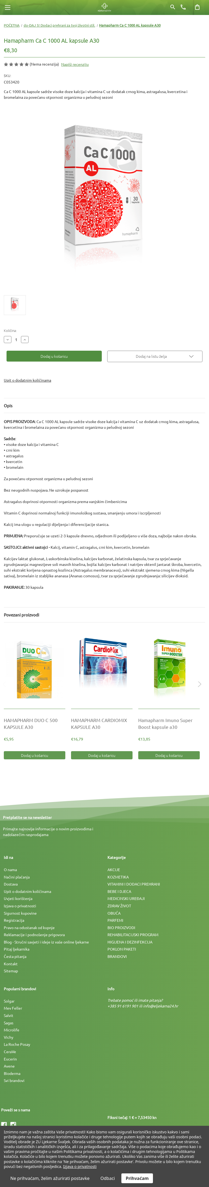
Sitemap (11, 970)
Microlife (11, 1029)
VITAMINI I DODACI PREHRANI (133, 883)
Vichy (8, 1037)
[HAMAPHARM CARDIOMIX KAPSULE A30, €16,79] (102, 668)
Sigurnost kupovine (20, 913)
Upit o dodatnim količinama (27, 380)
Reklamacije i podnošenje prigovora (34, 934)
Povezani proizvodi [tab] (21, 614)
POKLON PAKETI (121, 948)
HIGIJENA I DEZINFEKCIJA (129, 941)
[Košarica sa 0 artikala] (197, 7)
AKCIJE (113, 869)
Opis (8, 405)
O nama (10, 869)
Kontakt (11, 963)
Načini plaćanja (17, 876)
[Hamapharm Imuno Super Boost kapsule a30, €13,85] (169, 668)
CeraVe (10, 1051)
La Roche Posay (17, 1044)
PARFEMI (115, 920)
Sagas (8, 1022)
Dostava (11, 883)
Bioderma (12, 1073)
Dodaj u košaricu (34, 755)
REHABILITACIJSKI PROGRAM (132, 934)
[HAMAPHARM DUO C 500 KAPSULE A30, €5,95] (34, 668)
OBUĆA (114, 913)
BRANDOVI (117, 956)
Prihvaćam (137, 1178)
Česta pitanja (15, 956)
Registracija (14, 920)
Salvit (8, 1015)
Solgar (9, 1000)
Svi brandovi (14, 1080)
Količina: (10, 330)
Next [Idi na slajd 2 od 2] (198, 689)
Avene (9, 1065)
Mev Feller (13, 1008)
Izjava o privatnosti (20, 905)
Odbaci (107, 1178)
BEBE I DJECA (119, 891)
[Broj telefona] (183, 7)
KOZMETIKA (118, 876)
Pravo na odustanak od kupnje (29, 927)
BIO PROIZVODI (121, 927)
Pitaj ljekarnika (16, 948)
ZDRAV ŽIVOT (119, 905)
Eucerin (10, 1058)
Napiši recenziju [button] (75, 64)
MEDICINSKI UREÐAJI (126, 898)
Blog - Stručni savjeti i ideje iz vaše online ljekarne (46, 941)
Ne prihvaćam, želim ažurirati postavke (50, 1178)
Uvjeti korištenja (18, 898)
